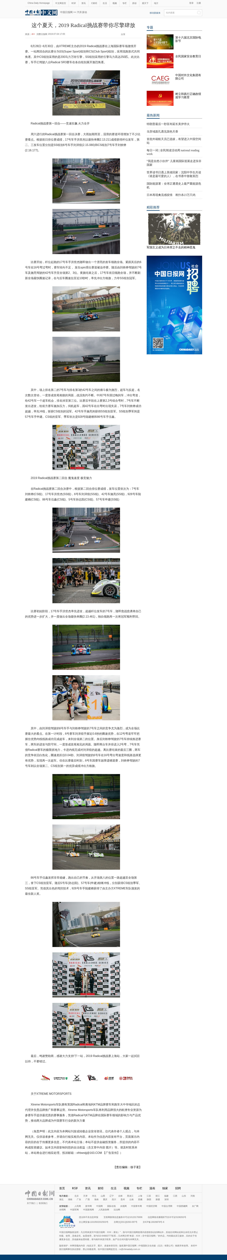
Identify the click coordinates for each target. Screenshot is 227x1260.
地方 (156, 3)
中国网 (99, 1206)
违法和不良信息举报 (88, 1217)
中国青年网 (136, 1206)
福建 (166, 1196)
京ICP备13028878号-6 (153, 1222)
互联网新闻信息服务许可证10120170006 (123, 1217)
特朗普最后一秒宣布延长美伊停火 (168, 124)
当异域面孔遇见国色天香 (162, 131)
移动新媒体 (155, 13)
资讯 (83, 3)
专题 (150, 27)
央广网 (195, 1206)
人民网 (77, 1206)
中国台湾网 (167, 1206)
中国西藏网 (182, 1206)
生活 (105, 3)
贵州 (123, 1199)
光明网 (62, 1209)
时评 (74, 3)
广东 (79, 1199)
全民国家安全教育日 (188, 56)
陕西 (149, 1199)
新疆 (158, 1199)
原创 (134, 3)
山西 (103, 1196)
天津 (85, 1196)
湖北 (61, 1199)
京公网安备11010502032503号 (93, 1222)
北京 (76, 1196)
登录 (191, 3)
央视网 (123, 1206)
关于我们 (31, 1203)
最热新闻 (153, 115)
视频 (115, 3)
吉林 (120, 1196)
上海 (140, 1196)
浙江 (157, 1196)
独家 (165, 1188)
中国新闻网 (88, 1209)
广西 (88, 1199)
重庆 (105, 1199)
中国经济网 (151, 1206)
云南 (131, 1199)
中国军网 (74, 1209)
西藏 (140, 1199)
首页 (62, 1188)
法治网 (117, 1209)
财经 (101, 1188)
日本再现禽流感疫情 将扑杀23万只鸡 (171, 194)
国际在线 (111, 1206)
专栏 (124, 3)
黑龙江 (130, 1196)
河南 (193, 1196)
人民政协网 (103, 1209)
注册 (199, 3)
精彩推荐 (153, 207)
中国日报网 (66, 12)
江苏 (149, 1196)
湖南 (70, 1199)
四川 (114, 1199)
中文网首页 (60, 3)
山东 (184, 1196)
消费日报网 (41, 34)
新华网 (88, 1206)
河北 (94, 1196)
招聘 (178, 1188)
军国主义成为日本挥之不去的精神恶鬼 (171, 247)
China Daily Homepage (39, 3)
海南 (96, 1199)
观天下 (145, 3)
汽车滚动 (82, 12)
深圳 (166, 1199)
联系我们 (43, 1203)
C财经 (94, 3)
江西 (175, 1196)
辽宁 (111, 1196)
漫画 (152, 1188)
